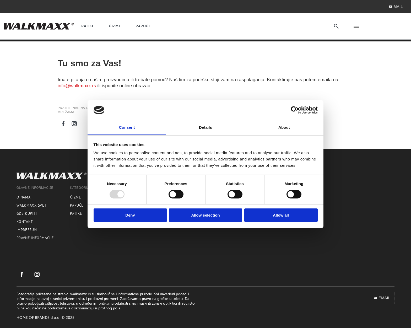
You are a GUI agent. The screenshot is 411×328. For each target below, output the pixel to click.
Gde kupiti (27, 213)
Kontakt (25, 221)
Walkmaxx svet (32, 205)
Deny (130, 215)
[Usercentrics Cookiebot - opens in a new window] (295, 110)
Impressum (27, 229)
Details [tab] (205, 127)
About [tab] (284, 127)
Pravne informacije (35, 237)
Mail (396, 6)
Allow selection (205, 215)
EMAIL (382, 298)
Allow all (281, 215)
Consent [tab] (127, 127)
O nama (23, 197)
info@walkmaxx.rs (77, 85)
